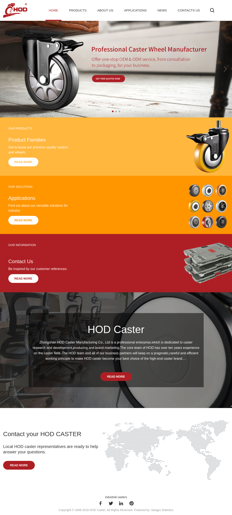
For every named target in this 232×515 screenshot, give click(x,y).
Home (53, 10)
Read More (23, 162)
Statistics (167, 510)
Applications (135, 10)
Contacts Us (189, 10)
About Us (105, 10)
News (162, 10)
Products (78, 10)
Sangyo (156, 510)
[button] (113, 111)
